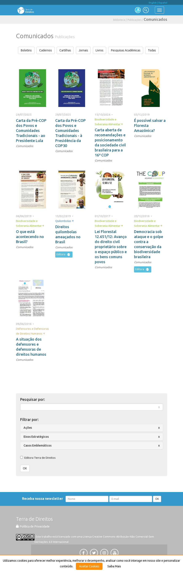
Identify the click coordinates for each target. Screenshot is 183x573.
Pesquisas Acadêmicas (125, 50)
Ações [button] (28, 427)
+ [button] (122, 124)
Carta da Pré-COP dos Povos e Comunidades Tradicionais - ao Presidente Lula (31, 130)
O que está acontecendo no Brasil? (30, 236)
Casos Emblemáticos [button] (37, 445)
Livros (99, 50)
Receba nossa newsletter (43, 498)
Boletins (26, 50)
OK (25, 468)
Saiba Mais (114, 566)
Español (163, 2)
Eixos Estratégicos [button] (36, 436)
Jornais (83, 50)
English (153, 2)
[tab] (91, 427)
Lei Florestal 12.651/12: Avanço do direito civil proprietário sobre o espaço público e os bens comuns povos (111, 246)
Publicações (134, 19)
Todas (152, 50)
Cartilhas (65, 50)
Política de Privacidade (33, 526)
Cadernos (45, 50)
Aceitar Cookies (89, 566)
